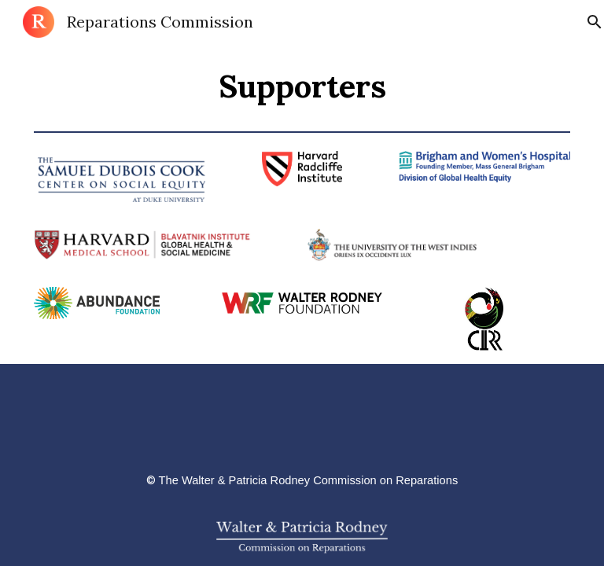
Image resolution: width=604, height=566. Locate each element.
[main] (302, 84)
